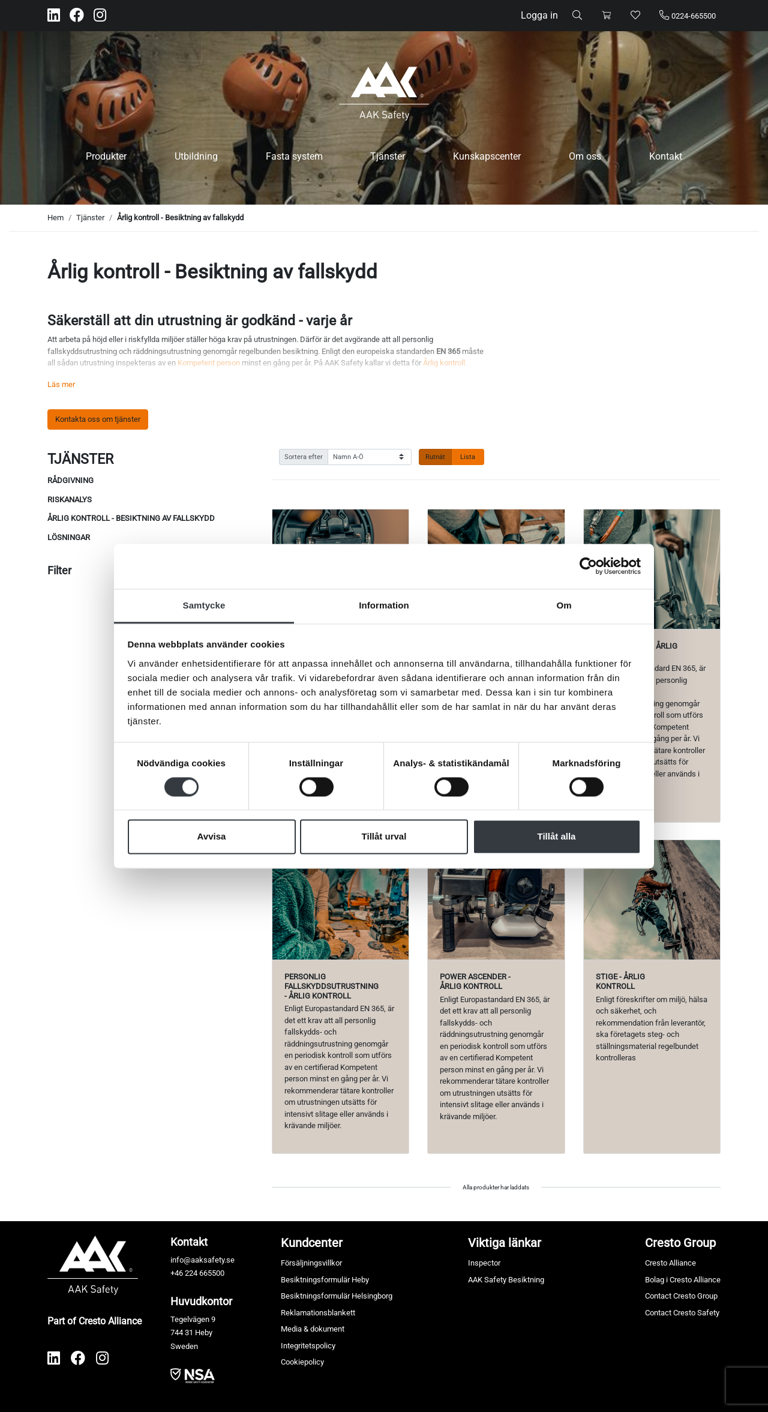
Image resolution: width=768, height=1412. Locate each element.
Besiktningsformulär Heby (325, 1279)
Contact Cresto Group (681, 1295)
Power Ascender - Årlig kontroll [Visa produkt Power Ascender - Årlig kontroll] (475, 981)
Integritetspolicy (308, 1345)
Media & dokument (312, 1328)
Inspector (484, 1262)
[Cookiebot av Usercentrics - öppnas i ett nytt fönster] (588, 566)
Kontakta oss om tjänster (97, 419)
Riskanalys (69, 499)
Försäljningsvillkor (311, 1262)
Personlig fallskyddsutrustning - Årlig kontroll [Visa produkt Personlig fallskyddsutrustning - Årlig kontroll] (331, 986)
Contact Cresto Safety (682, 1312)
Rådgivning (70, 480)
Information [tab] (384, 605)
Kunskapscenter (487, 156)
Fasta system (294, 156)
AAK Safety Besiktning (506, 1279)
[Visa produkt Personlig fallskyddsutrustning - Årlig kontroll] (340, 900)
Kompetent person (209, 362)
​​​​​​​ (192, 1375)
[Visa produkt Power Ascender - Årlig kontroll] (496, 900)
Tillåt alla (557, 837)
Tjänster (387, 156)
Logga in (539, 15)
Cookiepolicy (302, 1361)
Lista (467, 456)
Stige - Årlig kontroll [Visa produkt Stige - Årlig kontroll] (620, 981)
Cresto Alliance (670, 1262)
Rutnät (435, 456)
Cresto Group (680, 1243)
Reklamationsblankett (318, 1312)
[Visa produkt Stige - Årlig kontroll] (652, 900)
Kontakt (665, 156)
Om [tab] (563, 605)
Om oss (585, 156)
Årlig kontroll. (445, 362)
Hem (55, 217)
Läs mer (61, 384)
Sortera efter (303, 456)
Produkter (106, 156)
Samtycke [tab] (204, 605)
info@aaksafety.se (202, 1259)
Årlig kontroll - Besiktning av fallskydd (180, 217)
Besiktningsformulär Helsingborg (336, 1295)
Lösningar (68, 537)
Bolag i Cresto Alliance (683, 1279)
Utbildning (196, 156)
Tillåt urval (384, 837)
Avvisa (211, 837)
